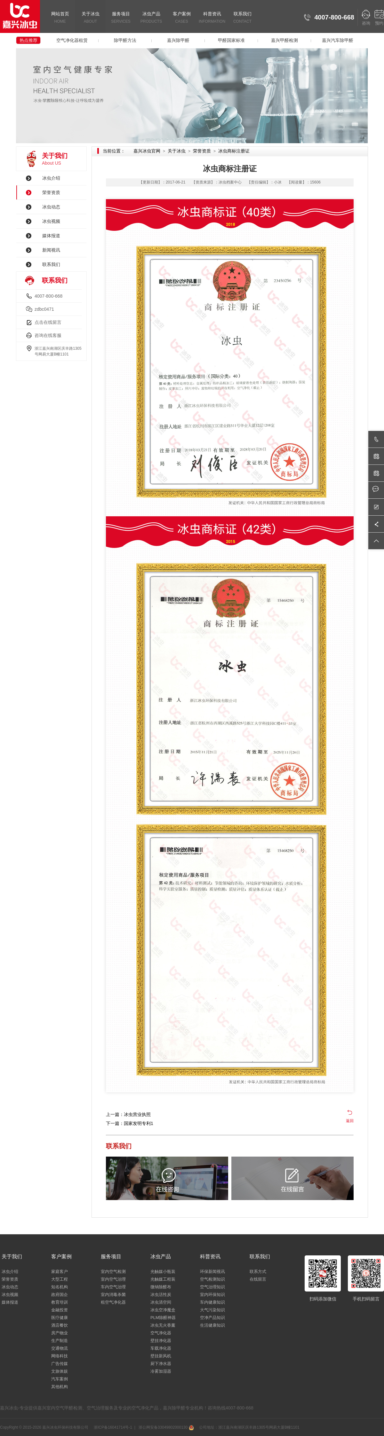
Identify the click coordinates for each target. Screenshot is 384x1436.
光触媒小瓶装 (162, 1271)
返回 (350, 1121)
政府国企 (59, 1294)
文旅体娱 (59, 1371)
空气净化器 (160, 1333)
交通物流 (59, 1348)
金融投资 (59, 1309)
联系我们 (242, 18)
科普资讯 (212, 18)
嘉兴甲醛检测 (284, 40)
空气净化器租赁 (72, 40)
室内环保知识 (212, 1294)
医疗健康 (59, 1317)
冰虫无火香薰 (162, 1325)
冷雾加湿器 (160, 1371)
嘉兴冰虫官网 (146, 150)
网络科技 (59, 1356)
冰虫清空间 (160, 1302)
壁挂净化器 (160, 1340)
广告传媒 (59, 1363)
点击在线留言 (48, 322)
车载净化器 (160, 1348)
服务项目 (121, 18)
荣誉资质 (51, 192)
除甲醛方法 (125, 40)
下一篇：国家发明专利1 (129, 1123)
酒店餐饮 (59, 1325)
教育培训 (59, 1302)
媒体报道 (51, 235)
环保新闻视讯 (212, 1271)
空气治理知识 (212, 1286)
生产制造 (59, 1340)
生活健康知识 (212, 1325)
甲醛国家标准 (231, 40)
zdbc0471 (44, 309)
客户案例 (181, 18)
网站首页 (60, 18)
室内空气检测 (113, 1271)
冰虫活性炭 (160, 1294)
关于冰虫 (90, 18)
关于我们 (12, 1256)
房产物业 (59, 1333)
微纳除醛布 (160, 1286)
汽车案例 (59, 1379)
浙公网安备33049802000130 (165, 1427)
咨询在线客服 (48, 335)
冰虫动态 (51, 206)
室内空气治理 (113, 1279)
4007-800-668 (48, 296)
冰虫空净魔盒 (162, 1309)
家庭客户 (59, 1271)
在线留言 (258, 1279)
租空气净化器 (113, 1302)
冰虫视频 (51, 221)
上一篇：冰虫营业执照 (128, 1114)
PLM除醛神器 (163, 1317)
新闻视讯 (51, 250)
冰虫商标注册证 (234, 150)
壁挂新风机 (160, 1356)
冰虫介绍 (51, 178)
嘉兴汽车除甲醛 (337, 40)
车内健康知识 (212, 1302)
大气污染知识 (212, 1309)
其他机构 (59, 1386)
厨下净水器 (160, 1363)
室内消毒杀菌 (113, 1294)
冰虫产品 (151, 18)
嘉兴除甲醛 (178, 40)
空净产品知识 (212, 1317)
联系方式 (258, 1271)
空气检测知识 (212, 1279)
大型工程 (59, 1279)
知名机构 (59, 1286)
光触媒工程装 (162, 1279)
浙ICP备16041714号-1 (112, 1427)
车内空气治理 (113, 1286)
